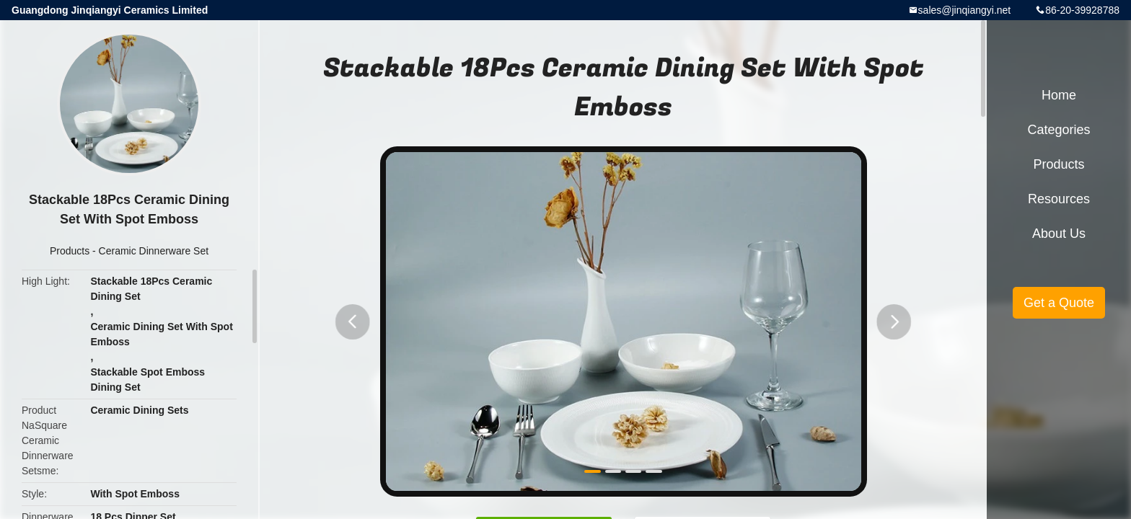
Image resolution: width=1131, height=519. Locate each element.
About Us (1059, 233)
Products (69, 251)
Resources (1059, 199)
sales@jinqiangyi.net (964, 10)
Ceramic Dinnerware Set (154, 251)
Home (1059, 95)
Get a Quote (1059, 303)
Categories (1058, 130)
